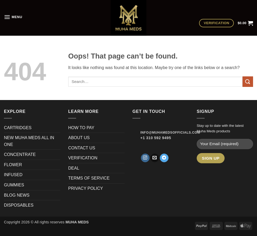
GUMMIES (14, 185)
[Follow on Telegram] (164, 158)
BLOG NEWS (16, 195)
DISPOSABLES (18, 205)
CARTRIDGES (18, 127)
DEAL (73, 168)
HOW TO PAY (81, 127)
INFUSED (13, 174)
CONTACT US (81, 148)
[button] (13, 17)
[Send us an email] (154, 158)
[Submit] (248, 81)
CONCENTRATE (20, 154)
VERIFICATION (82, 158)
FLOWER (13, 164)
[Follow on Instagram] (145, 158)
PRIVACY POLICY (85, 188)
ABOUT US (79, 137)
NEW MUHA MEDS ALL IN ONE (29, 141)
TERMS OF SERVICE (89, 178)
